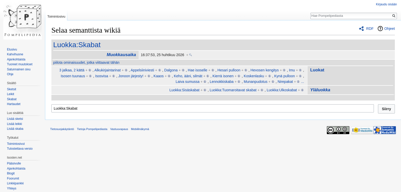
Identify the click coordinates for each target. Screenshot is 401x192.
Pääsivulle (14, 163)
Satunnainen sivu (18, 69)
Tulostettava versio (19, 148)
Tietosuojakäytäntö (62, 129)
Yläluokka (320, 89)
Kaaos (158, 76)
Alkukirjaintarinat (107, 70)
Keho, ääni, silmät (188, 76)
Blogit (11, 173)
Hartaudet (13, 104)
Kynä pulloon (284, 76)
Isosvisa (101, 76)
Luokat (317, 70)
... (302, 82)
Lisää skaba (15, 129)
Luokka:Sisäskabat (184, 90)
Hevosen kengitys (265, 70)
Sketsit (11, 89)
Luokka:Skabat (77, 45)
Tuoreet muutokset (19, 64)
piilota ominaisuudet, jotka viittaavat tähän (86, 62)
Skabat (11, 99)
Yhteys (11, 188)
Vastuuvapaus (119, 129)
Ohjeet (389, 29)
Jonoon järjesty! (130, 76)
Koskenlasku (254, 76)
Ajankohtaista (16, 59)
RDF (370, 29)
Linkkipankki (15, 183)
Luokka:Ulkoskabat (282, 90)
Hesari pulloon (228, 70)
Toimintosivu (56, 16)
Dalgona (170, 70)
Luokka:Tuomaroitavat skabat (233, 90)
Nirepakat (285, 82)
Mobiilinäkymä (140, 129)
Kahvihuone (15, 54)
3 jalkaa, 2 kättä (71, 70)
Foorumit (13, 178)
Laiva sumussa (187, 82)
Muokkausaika (121, 54)
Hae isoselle (197, 70)
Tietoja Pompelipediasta (92, 129)
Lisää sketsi (15, 119)
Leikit (10, 94)
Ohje (10, 74)
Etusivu (12, 49)
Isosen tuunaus (73, 76)
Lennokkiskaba (221, 82)
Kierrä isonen (223, 76)
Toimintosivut (16, 144)
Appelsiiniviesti (142, 70)
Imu (292, 70)
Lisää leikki (14, 124)
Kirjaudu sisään (386, 4)
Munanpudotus (256, 82)
